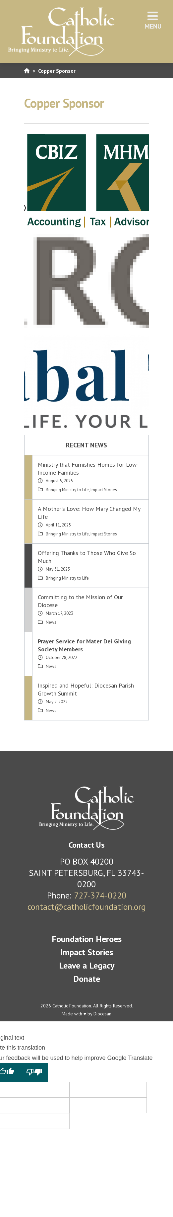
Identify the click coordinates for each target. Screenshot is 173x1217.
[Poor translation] (34, 1072)
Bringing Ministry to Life (67, 490)
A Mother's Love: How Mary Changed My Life (89, 512)
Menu (152, 20)
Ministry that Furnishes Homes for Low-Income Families (88, 468)
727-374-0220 (100, 895)
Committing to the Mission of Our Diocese (80, 601)
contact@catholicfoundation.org (87, 906)
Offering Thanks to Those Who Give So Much (87, 557)
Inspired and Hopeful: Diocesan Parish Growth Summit (86, 689)
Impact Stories (103, 490)
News (51, 622)
